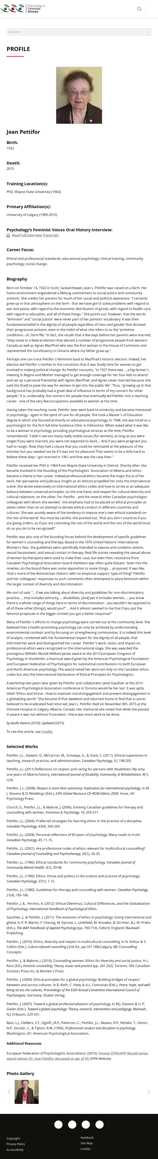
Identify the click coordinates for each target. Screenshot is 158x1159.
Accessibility (15, 1150)
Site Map (87, 1143)
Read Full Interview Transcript (35, 235)
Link (10, 779)
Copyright (13, 1138)
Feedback (87, 1138)
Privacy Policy (16, 1144)
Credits (47, 731)
